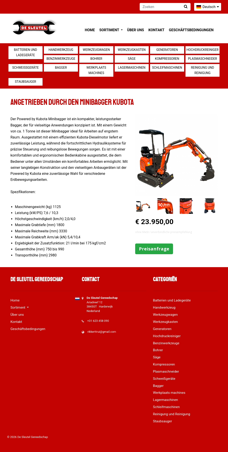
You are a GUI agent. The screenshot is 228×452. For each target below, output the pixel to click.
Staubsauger (25, 81)
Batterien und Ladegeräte (25, 52)
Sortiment (109, 30)
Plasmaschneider (202, 58)
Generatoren (167, 50)
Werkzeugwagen (96, 50)
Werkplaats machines (96, 70)
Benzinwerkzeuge (61, 58)
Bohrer (96, 58)
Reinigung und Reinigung (202, 70)
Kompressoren (167, 58)
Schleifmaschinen (167, 67)
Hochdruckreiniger (203, 50)
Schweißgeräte (25, 67)
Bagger (61, 67)
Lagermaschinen (131, 67)
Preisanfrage (154, 249)
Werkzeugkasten (132, 50)
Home (90, 30)
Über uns (135, 30)
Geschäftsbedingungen (191, 30)
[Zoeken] (165, 7)
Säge (132, 58)
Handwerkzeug (61, 50)
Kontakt (157, 30)
